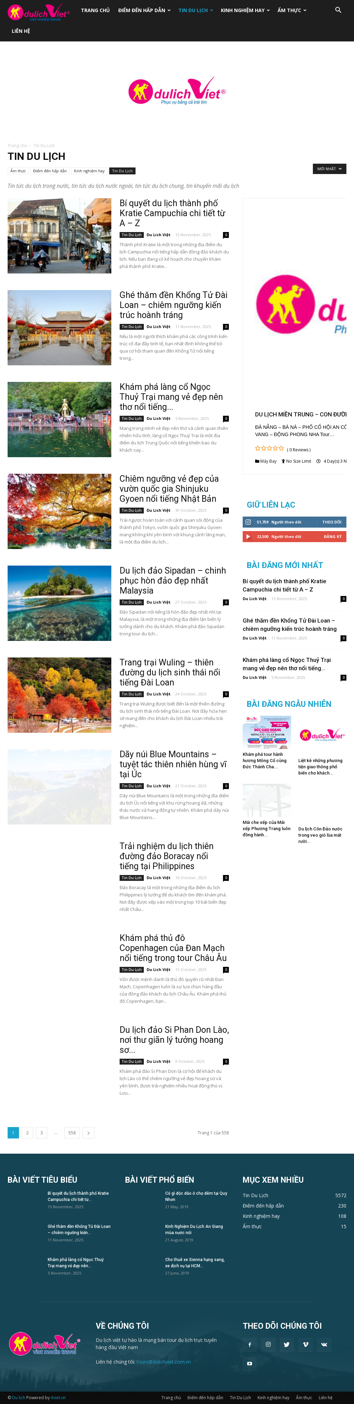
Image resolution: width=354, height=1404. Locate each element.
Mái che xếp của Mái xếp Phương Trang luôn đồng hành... (266, 828)
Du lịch (18, 1398)
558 (72, 1133)
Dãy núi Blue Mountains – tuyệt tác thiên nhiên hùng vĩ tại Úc (173, 764)
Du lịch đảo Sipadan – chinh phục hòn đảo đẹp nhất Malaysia (173, 581)
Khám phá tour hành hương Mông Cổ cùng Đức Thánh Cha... (265, 760)
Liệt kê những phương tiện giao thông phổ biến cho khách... (320, 767)
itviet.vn (58, 1398)
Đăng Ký (333, 536)
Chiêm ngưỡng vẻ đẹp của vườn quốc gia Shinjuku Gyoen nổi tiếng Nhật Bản (169, 489)
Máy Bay (268, 461)
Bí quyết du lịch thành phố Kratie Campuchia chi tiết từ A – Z (172, 213)
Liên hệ (21, 31)
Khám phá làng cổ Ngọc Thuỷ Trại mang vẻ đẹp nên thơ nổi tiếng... (171, 397)
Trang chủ (95, 10)
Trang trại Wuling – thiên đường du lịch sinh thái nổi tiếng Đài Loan (170, 672)
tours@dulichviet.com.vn (164, 1361)
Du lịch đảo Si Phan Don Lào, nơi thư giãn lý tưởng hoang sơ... (174, 1040)
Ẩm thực (292, 10)
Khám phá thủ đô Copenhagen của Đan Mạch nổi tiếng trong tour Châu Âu (173, 948)
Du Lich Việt (158, 234)
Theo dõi (332, 522)
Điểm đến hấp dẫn (144, 10)
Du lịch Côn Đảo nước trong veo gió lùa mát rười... (320, 835)
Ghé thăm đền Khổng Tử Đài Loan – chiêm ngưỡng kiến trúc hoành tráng (173, 305)
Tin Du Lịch (195, 10)
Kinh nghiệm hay (245, 10)
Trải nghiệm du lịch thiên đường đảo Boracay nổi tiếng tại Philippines (167, 856)
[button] (338, 11)
